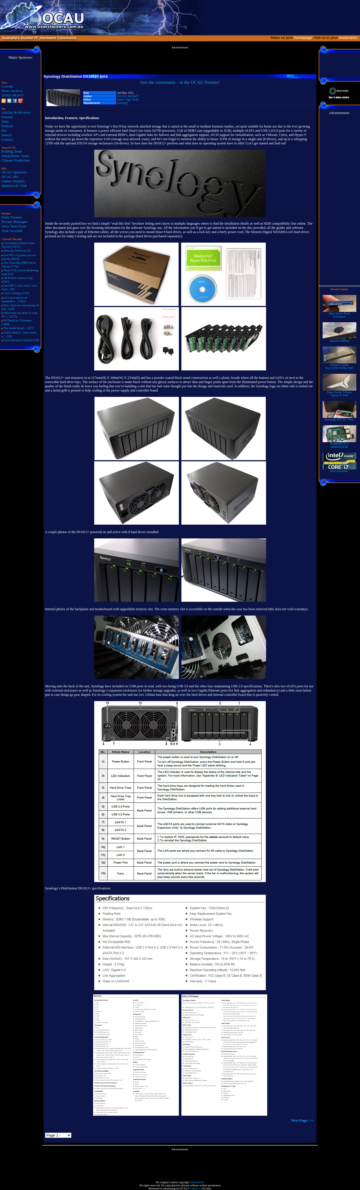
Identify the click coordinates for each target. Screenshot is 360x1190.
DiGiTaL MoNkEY (128, 96)
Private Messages (14, 222)
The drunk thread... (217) (18, 328)
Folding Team (11, 151)
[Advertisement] (180, 61)
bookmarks (349, 37)
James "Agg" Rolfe (128, 99)
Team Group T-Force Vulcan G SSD (339, 392)
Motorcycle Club (14, 186)
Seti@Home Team (15, 156)
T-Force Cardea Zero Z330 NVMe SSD (339, 365)
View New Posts (13, 226)
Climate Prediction (15, 160)
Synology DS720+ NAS (339, 418)
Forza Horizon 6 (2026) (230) (21, 340)
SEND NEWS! (12, 95)
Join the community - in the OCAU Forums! (180, 82)
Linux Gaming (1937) (16, 293)
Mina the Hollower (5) (16, 250)
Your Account (11, 231)
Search (6, 135)
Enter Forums (11, 217)
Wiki (5, 121)
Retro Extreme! (339, 470)
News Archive (12, 91)
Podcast (7, 126)
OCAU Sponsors (14, 172)
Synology (122, 102)
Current (7, 86)
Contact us (196, 1188)
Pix (3, 130)
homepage (303, 37)
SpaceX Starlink (339, 339)
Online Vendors (13, 181)
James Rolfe (197, 1182)
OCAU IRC (10, 177)
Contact (7, 139)
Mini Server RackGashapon (339, 313)
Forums (7, 117)
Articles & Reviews (16, 112)
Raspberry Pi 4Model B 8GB (339, 444)
